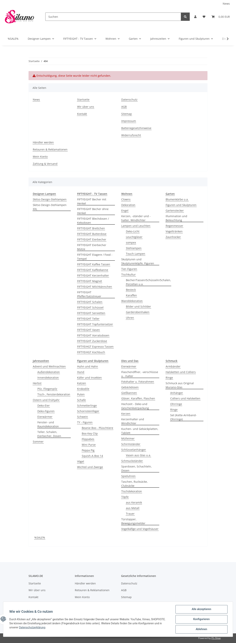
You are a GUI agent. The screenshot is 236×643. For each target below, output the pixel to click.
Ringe (169, 377)
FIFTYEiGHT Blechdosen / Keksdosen (93, 220)
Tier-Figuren (129, 269)
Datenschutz (129, 99)
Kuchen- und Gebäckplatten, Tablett (139, 431)
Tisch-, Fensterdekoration (53, 394)
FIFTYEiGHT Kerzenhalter (93, 275)
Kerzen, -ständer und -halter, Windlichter (136, 218)
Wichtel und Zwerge (90, 467)
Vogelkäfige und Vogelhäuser (139, 529)
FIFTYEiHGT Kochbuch (91, 352)
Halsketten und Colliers (181, 372)
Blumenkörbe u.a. (177, 199)
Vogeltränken (174, 231)
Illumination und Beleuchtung (176, 218)
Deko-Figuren (46, 411)
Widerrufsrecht (131, 135)
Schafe (81, 400)
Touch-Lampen (135, 254)
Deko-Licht (132, 231)
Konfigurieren (201, 619)
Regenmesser (174, 226)
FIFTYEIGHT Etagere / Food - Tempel (94, 257)
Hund (80, 372)
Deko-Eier (43, 405)
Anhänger (176, 393)
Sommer (38, 441)
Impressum (128, 121)
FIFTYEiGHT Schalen (89, 302)
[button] (195, 16)
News (226, 3)
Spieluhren (128, 476)
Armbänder (173, 366)
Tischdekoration (131, 491)
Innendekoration (48, 377)
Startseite (83, 99)
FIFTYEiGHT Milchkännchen (94, 286)
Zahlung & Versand (45, 164)
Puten (81, 394)
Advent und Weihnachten (49, 366)
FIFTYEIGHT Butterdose (91, 234)
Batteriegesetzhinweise (136, 128)
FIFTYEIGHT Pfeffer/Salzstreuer (89, 294)
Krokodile (83, 389)
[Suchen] (113, 17)
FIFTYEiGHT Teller (88, 318)
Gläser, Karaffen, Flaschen (138, 398)
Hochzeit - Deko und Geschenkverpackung (135, 406)
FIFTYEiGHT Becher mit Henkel (91, 201)
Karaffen (131, 295)
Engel (124, 210)
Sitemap (126, 114)
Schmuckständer (132, 461)
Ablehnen (201, 629)
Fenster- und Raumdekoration (48, 424)
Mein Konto (40, 156)
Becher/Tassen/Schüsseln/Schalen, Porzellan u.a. (148, 282)
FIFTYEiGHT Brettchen (91, 228)
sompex (131, 242)
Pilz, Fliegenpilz (47, 389)
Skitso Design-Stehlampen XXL (50, 207)
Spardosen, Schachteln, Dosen (136, 468)
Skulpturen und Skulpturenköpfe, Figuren (137, 261)
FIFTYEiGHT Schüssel (90, 307)
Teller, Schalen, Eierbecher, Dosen (49, 434)
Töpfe (125, 497)
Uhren (130, 317)
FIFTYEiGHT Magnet (89, 281)
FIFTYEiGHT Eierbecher (91, 239)
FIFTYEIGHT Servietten (91, 313)
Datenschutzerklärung (32, 627)
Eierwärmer (44, 417)
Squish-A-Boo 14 (92, 456)
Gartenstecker (175, 210)
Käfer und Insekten (89, 377)
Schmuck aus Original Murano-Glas (180, 385)
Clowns (126, 199)
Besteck (131, 290)
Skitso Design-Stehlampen (50, 199)
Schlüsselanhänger (133, 449)
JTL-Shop (216, 638)
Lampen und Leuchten (135, 226)
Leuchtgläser (134, 237)
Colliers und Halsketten (185, 398)
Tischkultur (128, 274)
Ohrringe (176, 404)
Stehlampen (134, 248)
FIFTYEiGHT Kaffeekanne (92, 270)
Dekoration (128, 205)
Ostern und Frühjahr (46, 400)
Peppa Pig (88, 450)
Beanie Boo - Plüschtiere (97, 428)
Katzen (81, 383)
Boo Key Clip (90, 433)
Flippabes (88, 439)
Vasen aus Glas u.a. (138, 455)
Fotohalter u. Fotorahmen (137, 381)
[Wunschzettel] (204, 16)
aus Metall (132, 508)
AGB (124, 106)
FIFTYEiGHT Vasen (88, 330)
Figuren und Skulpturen (181, 205)
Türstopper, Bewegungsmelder (133, 521)
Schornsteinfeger (88, 411)
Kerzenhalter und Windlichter (132, 421)
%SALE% (39, 537)
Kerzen (125, 413)
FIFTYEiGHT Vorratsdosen (93, 335)
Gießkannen (129, 393)
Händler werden (43, 142)
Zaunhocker (173, 237)
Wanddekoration (132, 301)
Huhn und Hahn (87, 366)
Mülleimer (128, 438)
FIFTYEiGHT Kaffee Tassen (93, 264)
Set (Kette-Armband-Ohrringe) (183, 417)
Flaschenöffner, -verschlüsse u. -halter (139, 374)
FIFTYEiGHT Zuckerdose (92, 341)
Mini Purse (89, 444)
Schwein (82, 417)
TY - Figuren (85, 422)
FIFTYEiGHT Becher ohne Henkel (93, 211)
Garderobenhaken (137, 312)
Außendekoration (48, 372)
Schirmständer (130, 444)
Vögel (80, 461)
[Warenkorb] (220, 16)
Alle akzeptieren (201, 609)
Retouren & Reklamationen (50, 149)
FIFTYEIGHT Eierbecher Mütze (91, 247)
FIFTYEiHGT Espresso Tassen (95, 346)
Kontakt (82, 114)
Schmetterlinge (87, 405)
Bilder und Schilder (138, 306)
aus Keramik (134, 502)
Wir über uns (85, 106)
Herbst (37, 383)
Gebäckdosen (130, 387)
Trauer (130, 513)
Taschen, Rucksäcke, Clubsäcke (134, 484)
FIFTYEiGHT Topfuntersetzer (95, 324)
